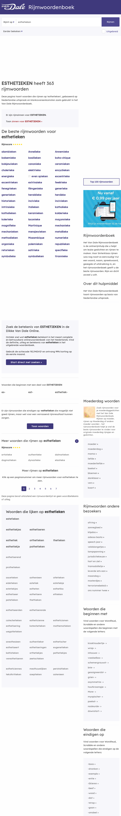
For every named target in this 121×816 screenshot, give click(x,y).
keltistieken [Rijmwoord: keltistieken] (12, 652)
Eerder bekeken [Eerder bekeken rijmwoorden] (12, 31)
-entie (91, 778)
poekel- (92, 701)
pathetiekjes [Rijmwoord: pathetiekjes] (60, 652)
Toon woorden (40, 426)
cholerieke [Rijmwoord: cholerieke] (7, 170)
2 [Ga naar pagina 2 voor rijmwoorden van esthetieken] (29, 488)
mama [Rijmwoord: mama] (91, 453)
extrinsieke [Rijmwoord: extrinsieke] (35, 182)
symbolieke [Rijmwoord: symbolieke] (8, 256)
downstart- (94, 711)
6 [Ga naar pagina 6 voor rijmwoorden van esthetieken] (50, 488)
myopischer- (94, 696)
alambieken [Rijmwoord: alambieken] (8, 151)
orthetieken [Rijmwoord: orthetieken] (37, 540)
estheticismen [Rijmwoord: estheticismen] (60, 620)
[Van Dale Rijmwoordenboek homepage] (14, 7)
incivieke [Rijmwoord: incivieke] (33, 200)
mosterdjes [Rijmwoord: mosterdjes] (94, 580)
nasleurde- (94, 706)
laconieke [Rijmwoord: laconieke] (34, 219)
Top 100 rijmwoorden (101, 181)
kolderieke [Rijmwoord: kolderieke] (61, 213)
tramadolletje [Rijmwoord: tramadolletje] (95, 566)
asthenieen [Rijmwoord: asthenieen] (36, 577)
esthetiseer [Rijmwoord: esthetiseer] (12, 594)
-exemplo (93, 773)
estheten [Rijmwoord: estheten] (34, 588)
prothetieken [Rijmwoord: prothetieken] (13, 567)
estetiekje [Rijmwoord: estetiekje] (58, 583)
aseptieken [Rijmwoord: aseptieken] (36, 674)
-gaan (91, 807)
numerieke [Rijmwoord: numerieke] (61, 237)
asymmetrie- (95, 682)
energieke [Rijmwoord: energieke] (7, 176)
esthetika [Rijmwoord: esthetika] (58, 588)
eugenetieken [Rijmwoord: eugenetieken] (60, 647)
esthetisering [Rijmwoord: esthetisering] (13, 625)
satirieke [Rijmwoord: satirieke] (33, 250)
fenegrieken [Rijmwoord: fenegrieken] (8, 188)
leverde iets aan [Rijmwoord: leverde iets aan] (97, 571)
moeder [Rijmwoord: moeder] (92, 444)
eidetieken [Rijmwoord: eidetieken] (12, 583)
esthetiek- (61, 392)
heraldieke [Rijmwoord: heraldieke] (34, 194)
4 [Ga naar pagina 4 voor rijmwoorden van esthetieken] (40, 488)
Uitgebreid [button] (112, 31)
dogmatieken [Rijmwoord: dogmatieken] (8, 460)
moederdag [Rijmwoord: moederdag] (94, 449)
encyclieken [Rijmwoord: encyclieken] (62, 170)
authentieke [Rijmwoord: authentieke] (35, 454)
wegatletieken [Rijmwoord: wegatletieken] (14, 631)
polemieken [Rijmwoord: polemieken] (35, 244)
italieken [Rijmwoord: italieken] (33, 207)
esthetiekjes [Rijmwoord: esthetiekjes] (13, 529)
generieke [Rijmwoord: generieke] (61, 188)
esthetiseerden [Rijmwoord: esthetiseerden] (14, 610)
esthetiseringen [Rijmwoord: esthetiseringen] (38, 647)
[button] (77, 441)
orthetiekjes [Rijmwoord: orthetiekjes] (36, 652)
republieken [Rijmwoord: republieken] (62, 244)
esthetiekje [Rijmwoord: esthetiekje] (13, 546)
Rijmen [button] (110, 21)
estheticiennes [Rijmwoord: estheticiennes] (14, 668)
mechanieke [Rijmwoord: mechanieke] (62, 225)
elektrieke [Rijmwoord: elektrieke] (34, 170)
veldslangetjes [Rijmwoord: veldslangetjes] (96, 546)
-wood (91, 793)
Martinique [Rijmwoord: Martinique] (35, 225)
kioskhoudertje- (96, 643)
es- (3, 392)
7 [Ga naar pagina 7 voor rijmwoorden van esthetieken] (56, 488)
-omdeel (92, 812)
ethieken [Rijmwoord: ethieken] (58, 594)
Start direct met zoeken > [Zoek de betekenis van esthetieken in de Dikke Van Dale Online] (26, 362)
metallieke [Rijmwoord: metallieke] (61, 231)
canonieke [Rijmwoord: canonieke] (34, 163)
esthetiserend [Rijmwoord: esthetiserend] (13, 557)
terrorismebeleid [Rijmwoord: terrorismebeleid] (97, 585)
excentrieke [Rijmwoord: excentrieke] (62, 176)
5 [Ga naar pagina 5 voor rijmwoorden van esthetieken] (45, 488)
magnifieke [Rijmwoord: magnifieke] (8, 225)
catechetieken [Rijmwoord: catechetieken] (14, 620)
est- (30, 392)
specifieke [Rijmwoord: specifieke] (61, 250)
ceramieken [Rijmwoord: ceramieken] (62, 163)
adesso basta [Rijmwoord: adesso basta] (95, 537)
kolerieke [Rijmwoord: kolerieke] (7, 219)
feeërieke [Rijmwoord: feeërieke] (61, 182)
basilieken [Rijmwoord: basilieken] (34, 157)
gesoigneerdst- (96, 672)
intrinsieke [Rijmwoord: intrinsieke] (7, 207)
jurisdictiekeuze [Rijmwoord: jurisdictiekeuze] (96, 556)
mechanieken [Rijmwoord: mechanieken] (9, 231)
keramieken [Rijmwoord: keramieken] (35, 213)
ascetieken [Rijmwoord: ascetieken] (12, 577)
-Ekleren (92, 783)
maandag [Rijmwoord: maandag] (93, 575)
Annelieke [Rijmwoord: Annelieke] (34, 151)
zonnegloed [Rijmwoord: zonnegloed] (94, 527)
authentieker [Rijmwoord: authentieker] (37, 641)
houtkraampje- (96, 686)
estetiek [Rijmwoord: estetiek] (34, 583)
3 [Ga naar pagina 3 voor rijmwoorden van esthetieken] (34, 488)
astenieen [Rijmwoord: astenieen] (58, 674)
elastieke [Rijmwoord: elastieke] (60, 460)
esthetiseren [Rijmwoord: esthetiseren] (37, 529)
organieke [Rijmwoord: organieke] (7, 244)
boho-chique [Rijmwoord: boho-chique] (62, 157)
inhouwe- (93, 652)
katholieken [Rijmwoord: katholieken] (8, 213)
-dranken (93, 768)
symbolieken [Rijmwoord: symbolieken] (36, 256)
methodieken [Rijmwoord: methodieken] (9, 237)
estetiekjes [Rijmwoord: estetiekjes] (12, 588)
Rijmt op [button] (7, 22)
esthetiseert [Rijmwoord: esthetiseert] (12, 647)
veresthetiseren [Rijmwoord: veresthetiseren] (14, 658)
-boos (91, 764)
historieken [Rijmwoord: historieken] (8, 200)
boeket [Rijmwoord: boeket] (91, 468)
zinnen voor (26, 121)
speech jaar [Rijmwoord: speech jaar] (94, 541)
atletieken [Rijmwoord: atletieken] (58, 577)
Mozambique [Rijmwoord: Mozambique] (36, 237)
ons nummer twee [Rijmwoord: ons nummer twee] (97, 590)
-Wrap (91, 802)
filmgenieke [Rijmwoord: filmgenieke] (35, 188)
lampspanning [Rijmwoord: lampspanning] (95, 551)
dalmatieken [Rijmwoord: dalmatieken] (62, 454)
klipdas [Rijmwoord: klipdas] (92, 532)
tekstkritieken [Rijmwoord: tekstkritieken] (13, 674)
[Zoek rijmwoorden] (32, 22)
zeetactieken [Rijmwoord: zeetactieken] (37, 658)
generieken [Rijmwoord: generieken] (8, 194)
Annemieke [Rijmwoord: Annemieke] (62, 151)
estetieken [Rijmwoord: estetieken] (12, 518)
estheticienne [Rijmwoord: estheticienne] (37, 620)
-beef (91, 788)
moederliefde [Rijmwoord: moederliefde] (95, 463)
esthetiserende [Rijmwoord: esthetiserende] (38, 610)
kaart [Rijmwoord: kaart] (91, 487)
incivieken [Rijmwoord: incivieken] (61, 200)
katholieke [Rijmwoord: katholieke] (61, 207)
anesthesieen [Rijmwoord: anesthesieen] (13, 641)
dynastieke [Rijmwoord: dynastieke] (34, 460)
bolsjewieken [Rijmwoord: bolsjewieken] (9, 163)
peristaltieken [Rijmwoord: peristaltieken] (60, 668)
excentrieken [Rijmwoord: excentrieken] (9, 182)
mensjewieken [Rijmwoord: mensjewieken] (37, 231)
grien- (91, 677)
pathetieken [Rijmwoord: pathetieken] (37, 546)
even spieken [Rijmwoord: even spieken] (40, 176)
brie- (90, 667)
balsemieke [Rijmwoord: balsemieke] (8, 157)
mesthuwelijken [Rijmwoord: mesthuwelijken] (38, 668)
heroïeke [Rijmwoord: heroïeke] (60, 194)
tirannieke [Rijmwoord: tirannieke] (61, 256)
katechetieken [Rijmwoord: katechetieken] (37, 625)
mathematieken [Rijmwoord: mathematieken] (62, 625)
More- (91, 691)
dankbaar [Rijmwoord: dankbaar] (93, 478)
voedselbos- (94, 657)
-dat (90, 797)
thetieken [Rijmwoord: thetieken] (59, 540)
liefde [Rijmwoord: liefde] (91, 458)
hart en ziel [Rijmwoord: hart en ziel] (94, 561)
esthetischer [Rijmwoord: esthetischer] (59, 641)
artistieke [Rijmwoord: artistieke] (6, 454)
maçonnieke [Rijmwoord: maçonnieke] (62, 219)
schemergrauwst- (97, 662)
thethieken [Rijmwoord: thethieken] (35, 599)
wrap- (91, 648)
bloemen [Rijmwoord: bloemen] (92, 473)
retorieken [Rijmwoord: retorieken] (7, 250)
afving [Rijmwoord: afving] (91, 522)
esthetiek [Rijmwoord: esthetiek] (11, 540)
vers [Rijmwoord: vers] (90, 482)
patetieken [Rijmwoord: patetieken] (12, 599)
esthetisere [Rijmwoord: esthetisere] (36, 594)
